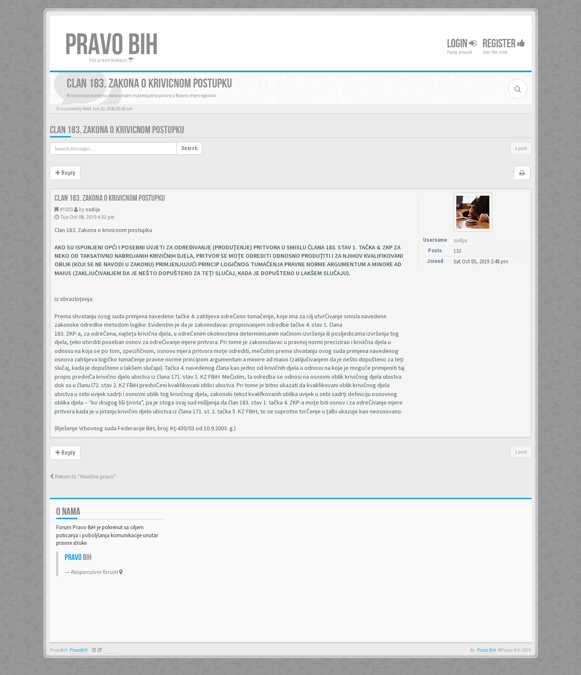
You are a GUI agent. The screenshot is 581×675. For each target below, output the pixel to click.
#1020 (66, 209)
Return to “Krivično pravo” (83, 476)
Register (504, 44)
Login (461, 44)
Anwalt (111, 650)
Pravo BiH (486, 650)
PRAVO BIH (111, 45)
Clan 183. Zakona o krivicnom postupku (117, 130)
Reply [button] (65, 172)
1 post (521, 148)
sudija (92, 209)
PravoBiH (78, 650)
